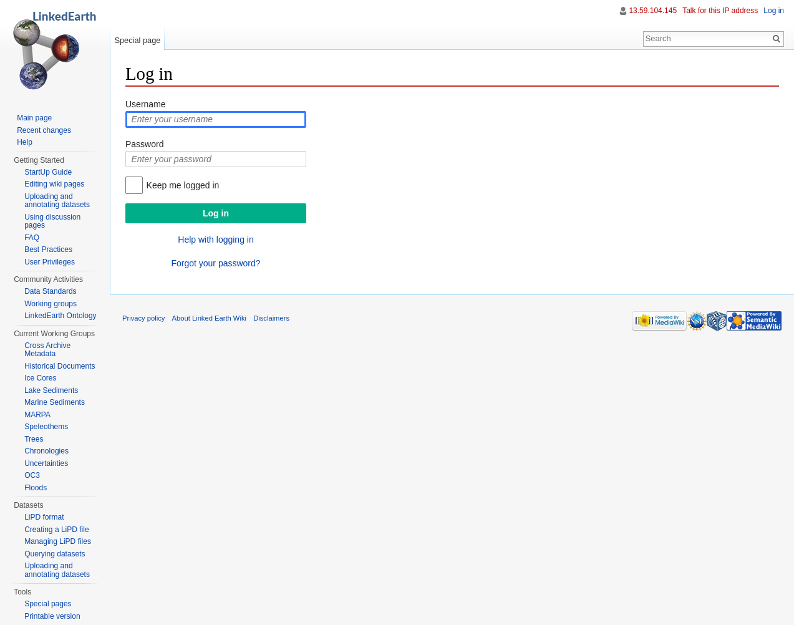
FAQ (31, 237)
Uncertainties (46, 463)
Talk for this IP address (720, 10)
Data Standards (50, 291)
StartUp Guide (48, 172)
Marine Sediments (54, 402)
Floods (35, 487)
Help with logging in (215, 240)
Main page (34, 118)
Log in (773, 10)
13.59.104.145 (653, 10)
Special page (137, 40)
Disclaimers (271, 318)
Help (24, 142)
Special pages (47, 603)
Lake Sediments (51, 390)
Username (145, 104)
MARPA (37, 414)
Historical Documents (59, 366)
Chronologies (46, 451)
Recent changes (44, 130)
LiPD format (44, 517)
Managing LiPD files (57, 541)
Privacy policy (143, 318)
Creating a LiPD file (56, 529)
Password (144, 144)
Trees (33, 439)
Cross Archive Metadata (47, 350)
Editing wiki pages (54, 184)
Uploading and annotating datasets (57, 201)
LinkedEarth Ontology (60, 315)
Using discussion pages (52, 221)
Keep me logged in (183, 185)
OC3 (32, 475)
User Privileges (49, 262)
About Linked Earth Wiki (209, 318)
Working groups (50, 303)
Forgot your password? (215, 263)
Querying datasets (54, 554)
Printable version (52, 616)
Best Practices (48, 249)
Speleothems (46, 426)
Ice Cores (40, 378)
